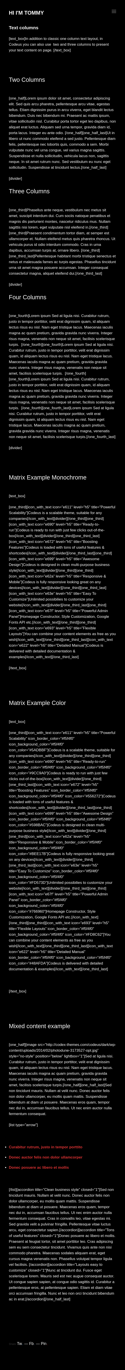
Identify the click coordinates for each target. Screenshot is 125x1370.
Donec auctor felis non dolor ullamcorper (46, 1157)
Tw (20, 1343)
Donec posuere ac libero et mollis (39, 1167)
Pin (44, 1343)
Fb (32, 1343)
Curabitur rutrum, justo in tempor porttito (45, 1147)
